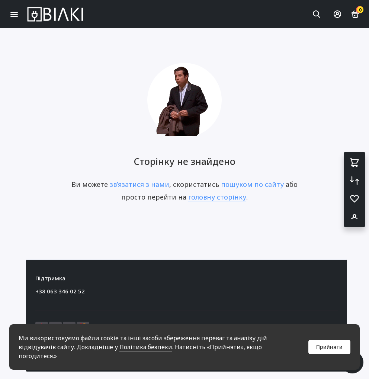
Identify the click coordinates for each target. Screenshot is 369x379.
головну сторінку (217, 196)
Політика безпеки (145, 347)
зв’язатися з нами (139, 184)
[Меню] (14, 14)
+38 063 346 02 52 (60, 291)
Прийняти (329, 346)
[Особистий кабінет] (337, 14)
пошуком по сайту (252, 184)
